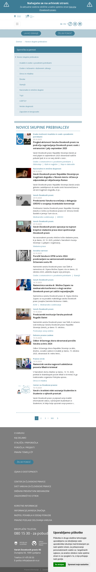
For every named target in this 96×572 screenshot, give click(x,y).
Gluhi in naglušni (51, 164)
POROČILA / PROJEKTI (24, 447)
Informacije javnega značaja (29, 510)
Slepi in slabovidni (67, 164)
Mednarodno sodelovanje (43, 217)
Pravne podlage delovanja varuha (33, 520)
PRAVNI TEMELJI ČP (23, 452)
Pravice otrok (39, 359)
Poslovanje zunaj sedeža (43, 331)
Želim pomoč (65, 33)
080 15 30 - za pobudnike (34, 533)
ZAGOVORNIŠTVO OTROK (26, 496)
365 (52, 418)
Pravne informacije (31, 569)
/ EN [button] (63, 24)
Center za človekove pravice (45, 385)
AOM (35, 305)
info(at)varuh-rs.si (30, 560)
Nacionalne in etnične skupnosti (47, 168)
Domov (19, 41)
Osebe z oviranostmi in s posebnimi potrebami (52, 161)
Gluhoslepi (37, 164)
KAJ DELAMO (20, 437)
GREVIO (60, 217)
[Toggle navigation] (17, 24)
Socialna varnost (40, 250)
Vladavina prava (39, 246)
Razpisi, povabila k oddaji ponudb (32, 515)
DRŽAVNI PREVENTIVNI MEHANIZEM (31, 491)
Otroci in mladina (40, 380)
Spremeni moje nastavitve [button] (78, 564)
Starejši (77, 275)
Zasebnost (46, 569)
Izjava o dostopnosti (26, 471)
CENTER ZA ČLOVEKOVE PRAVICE (29, 481)
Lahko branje (31, 33)
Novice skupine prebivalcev (36, 41)
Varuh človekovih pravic (43, 195)
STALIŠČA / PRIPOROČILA (26, 442)
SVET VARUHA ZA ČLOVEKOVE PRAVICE (32, 486)
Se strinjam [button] (59, 564)
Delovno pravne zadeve (43, 335)
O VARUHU (19, 433)
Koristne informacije (26, 505)
